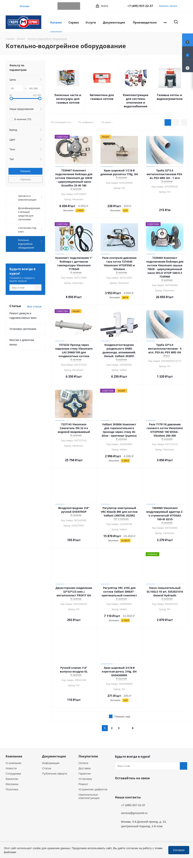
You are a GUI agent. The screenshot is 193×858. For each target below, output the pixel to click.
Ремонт (83, 784)
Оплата (83, 763)
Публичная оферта (54, 773)
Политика (12, 789)
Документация (54, 756)
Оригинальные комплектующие (89, 796)
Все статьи (34, 306)
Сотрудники (13, 773)
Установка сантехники (22, 329)
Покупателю (88, 756)
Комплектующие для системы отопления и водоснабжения (135, 100)
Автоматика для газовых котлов (102, 97)
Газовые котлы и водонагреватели (170, 97)
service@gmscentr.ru (134, 813)
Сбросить (25, 179)
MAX (76, 6)
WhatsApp (69, 6)
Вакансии (12, 779)
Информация (50, 763)
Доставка (85, 768)
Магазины (12, 784)
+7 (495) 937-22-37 (140, 6)
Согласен (179, 850)
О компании (13, 763)
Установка (85, 779)
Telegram (61, 6)
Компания (14, 756)
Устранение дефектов (93, 789)
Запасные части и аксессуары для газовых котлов (67, 98)
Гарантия (85, 773)
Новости (11, 768)
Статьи (46, 768)
